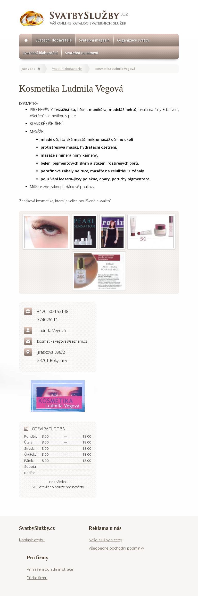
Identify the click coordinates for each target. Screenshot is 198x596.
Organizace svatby (133, 40)
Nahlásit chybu (32, 539)
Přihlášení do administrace (50, 569)
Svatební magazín (94, 40)
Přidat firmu (37, 577)
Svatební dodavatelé (54, 40)
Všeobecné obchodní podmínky (116, 548)
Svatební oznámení (81, 52)
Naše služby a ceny (105, 539)
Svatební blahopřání (40, 52)
